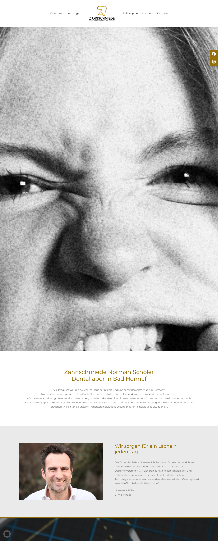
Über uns (63, 13)
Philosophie (137, 13)
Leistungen (81, 13)
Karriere (169, 13)
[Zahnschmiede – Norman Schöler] (109, 13)
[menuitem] (63, 13)
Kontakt (154, 13)
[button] (7, 534)
